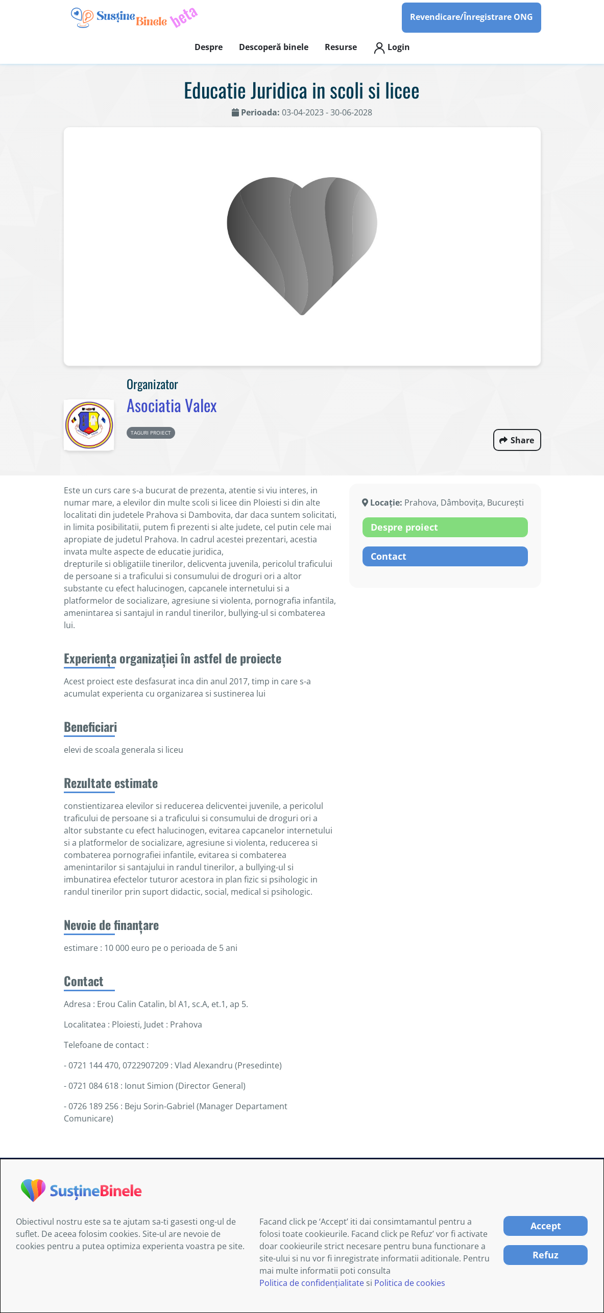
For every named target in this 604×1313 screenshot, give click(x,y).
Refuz (546, 1255)
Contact (388, 556)
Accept (545, 1226)
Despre (209, 47)
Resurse (341, 47)
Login (391, 47)
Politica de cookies (409, 1282)
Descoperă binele (273, 47)
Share (522, 440)
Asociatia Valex (171, 405)
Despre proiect (404, 527)
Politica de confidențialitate (311, 1282)
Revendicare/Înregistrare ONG (471, 16)
